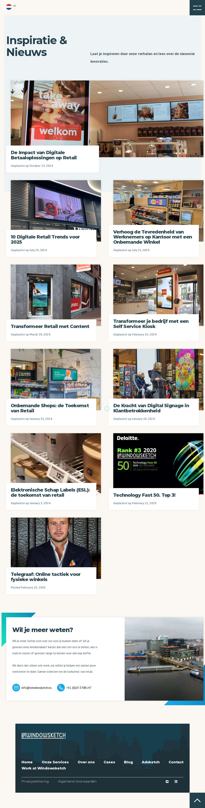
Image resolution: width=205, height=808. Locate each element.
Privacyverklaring (35, 781)
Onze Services (55, 762)
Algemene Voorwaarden (77, 781)
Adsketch (151, 762)
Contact (176, 762)
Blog (128, 762)
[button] (197, 7)
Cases (109, 762)
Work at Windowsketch (44, 768)
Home (27, 762)
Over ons (86, 762)
